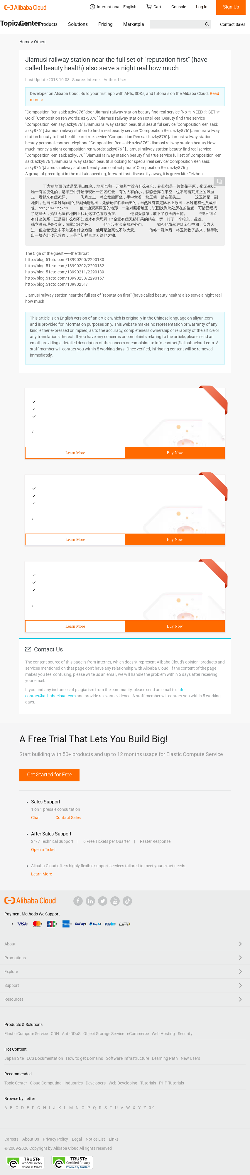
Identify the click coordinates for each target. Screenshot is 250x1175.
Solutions (78, 24)
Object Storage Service (103, 1033)
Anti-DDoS (71, 1033)
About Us (30, 1139)
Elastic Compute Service (26, 1033)
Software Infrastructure (127, 1058)
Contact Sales (232, 24)
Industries (74, 1083)
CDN (55, 1033)
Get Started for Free (49, 774)
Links (114, 1139)
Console (178, 6)
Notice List (95, 1139)
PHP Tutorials (171, 1083)
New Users (190, 1058)
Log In (201, 6)
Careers (11, 1139)
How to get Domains (84, 1058)
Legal (77, 1139)
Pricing (105, 24)
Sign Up (231, 7)
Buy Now (175, 453)
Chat (35, 817)
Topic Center (15, 1083)
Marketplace (136, 24)
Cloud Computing (46, 1083)
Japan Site (14, 1058)
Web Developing (123, 1083)
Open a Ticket (43, 849)
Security (185, 1033)
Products (48, 24)
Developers (96, 1083)
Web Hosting (163, 1033)
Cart (153, 6)
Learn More (75, 453)
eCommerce (138, 1033)
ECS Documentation (45, 1058)
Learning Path (165, 1058)
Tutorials (148, 1083)
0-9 (152, 1107)
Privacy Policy (55, 1139)
